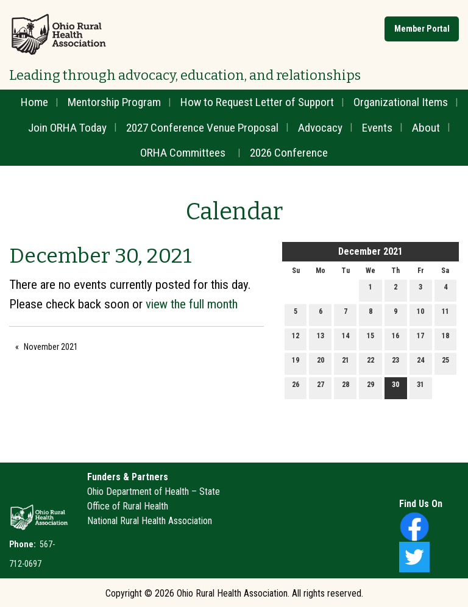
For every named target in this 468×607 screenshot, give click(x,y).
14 (345, 339)
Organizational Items (400, 102)
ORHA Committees (182, 153)
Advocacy (320, 128)
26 (295, 387)
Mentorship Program (114, 102)
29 (370, 387)
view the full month (192, 304)
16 (395, 339)
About (426, 128)
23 (395, 363)
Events (377, 128)
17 (420, 339)
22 (370, 363)
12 (295, 339)
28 (345, 387)
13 (320, 339)
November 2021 (51, 347)
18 (445, 339)
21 (345, 363)
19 (295, 363)
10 (420, 314)
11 (445, 314)
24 (420, 363)
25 (445, 363)
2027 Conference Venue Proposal (202, 128)
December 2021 (370, 251)
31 (420, 387)
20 (320, 363)
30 (395, 387)
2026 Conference (289, 153)
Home (34, 102)
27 (320, 387)
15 (370, 339)
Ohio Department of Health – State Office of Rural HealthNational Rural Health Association (153, 506)
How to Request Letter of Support (257, 102)
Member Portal (422, 29)
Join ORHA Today (67, 128)
